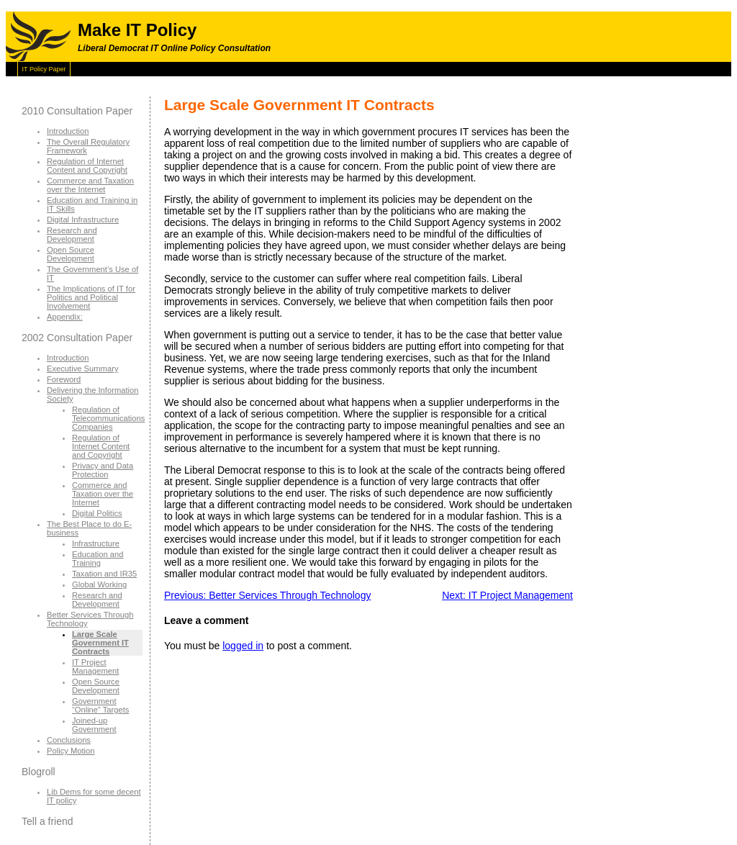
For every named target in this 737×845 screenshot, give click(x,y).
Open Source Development (70, 254)
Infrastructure (95, 543)
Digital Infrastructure (83, 219)
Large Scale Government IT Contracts (100, 643)
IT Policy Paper (44, 69)
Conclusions (69, 740)
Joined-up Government (94, 724)
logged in (242, 645)
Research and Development (72, 234)
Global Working (99, 584)
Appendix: (65, 316)
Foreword (64, 379)
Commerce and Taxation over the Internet (90, 185)
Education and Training (98, 558)
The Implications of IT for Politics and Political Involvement (91, 297)
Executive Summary (82, 368)
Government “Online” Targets (100, 705)
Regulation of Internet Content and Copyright (87, 165)
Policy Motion (71, 750)
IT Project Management (95, 666)
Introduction (68, 131)
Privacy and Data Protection (102, 470)
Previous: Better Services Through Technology (267, 595)
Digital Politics (97, 513)
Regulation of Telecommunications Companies (108, 418)
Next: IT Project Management (507, 595)
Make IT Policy (137, 30)
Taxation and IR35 (104, 573)
